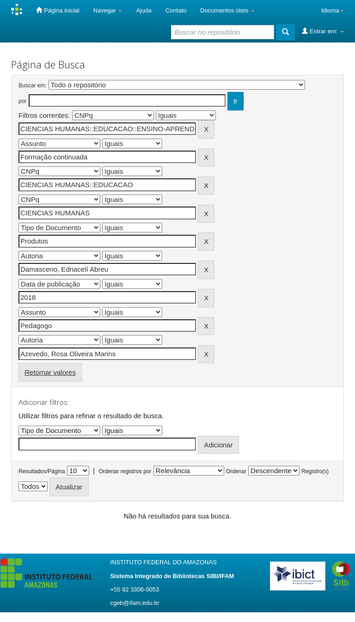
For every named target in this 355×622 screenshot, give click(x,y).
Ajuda (143, 10)
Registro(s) (315, 471)
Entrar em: (323, 31)
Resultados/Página (41, 471)
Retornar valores (50, 372)
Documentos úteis (227, 10)
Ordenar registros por (124, 471)
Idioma (332, 10)
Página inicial (57, 10)
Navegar (107, 10)
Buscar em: (32, 85)
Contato (176, 10)
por (22, 101)
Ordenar (236, 471)
